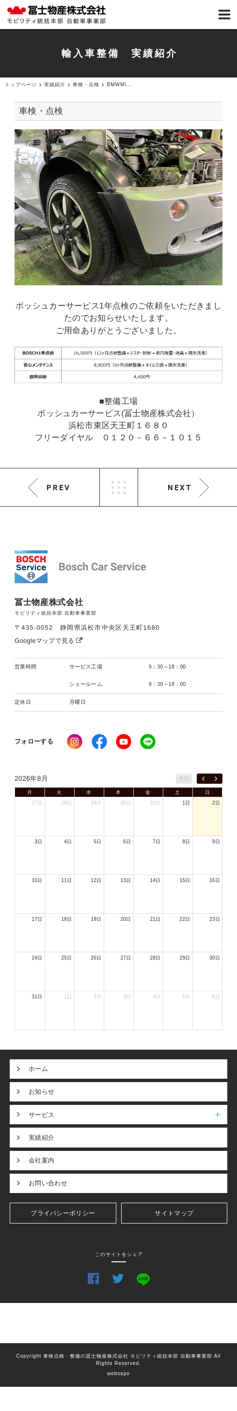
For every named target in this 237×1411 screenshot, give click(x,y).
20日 (125, 919)
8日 (186, 841)
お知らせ (41, 1091)
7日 (156, 841)
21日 (155, 919)
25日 (66, 958)
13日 (125, 880)
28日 (66, 803)
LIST (118, 487)
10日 (37, 880)
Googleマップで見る (49, 640)
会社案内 (41, 1160)
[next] (215, 779)
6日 (127, 841)
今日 (184, 778)
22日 (184, 919)
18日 (66, 919)
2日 (216, 803)
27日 (37, 803)
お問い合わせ (48, 1183)
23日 (214, 919)
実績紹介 (41, 1137)
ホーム (38, 1068)
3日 (38, 841)
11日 (66, 880)
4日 (68, 841)
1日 (186, 803)
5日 (97, 841)
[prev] (203, 779)
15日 (184, 880)
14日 (155, 880)
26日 (96, 958)
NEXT (180, 487)
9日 (216, 841)
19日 (96, 919)
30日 (125, 803)
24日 (37, 958)
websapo (118, 1373)
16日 (214, 880)
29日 (96, 803)
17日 (37, 919)
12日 (96, 880)
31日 (155, 803)
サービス (128, 1114)
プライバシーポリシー (63, 1213)
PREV (59, 487)
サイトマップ (174, 1213)
